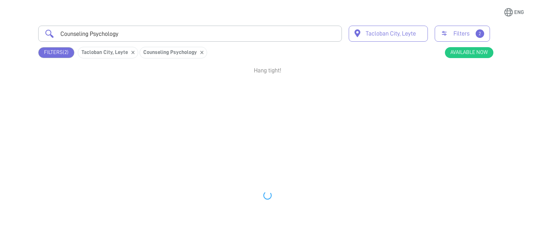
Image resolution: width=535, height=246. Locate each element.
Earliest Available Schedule (277, 90)
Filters (56, 52)
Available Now (469, 52)
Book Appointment (456, 93)
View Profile (456, 118)
